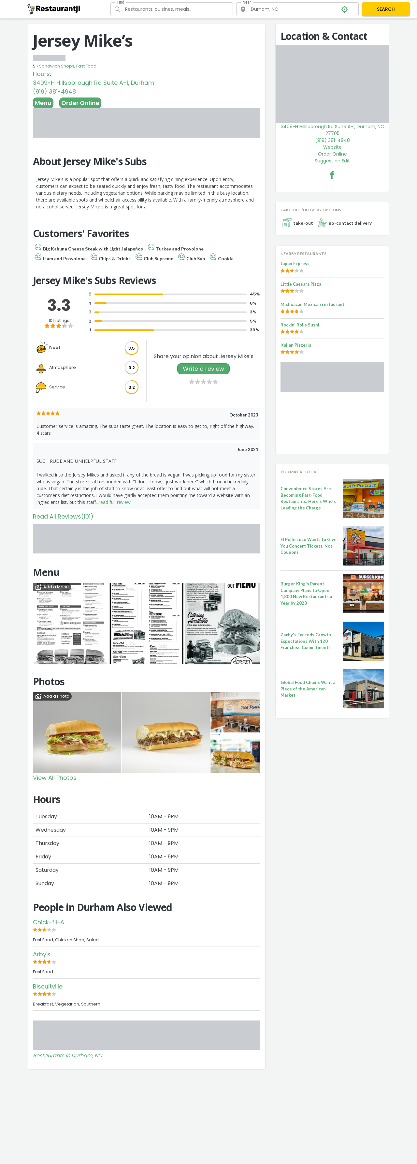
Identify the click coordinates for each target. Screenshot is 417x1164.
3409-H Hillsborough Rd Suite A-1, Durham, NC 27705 (332, 130)
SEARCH (386, 9)
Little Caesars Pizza (300, 284)
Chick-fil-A (48, 922)
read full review (115, 502)
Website (332, 147)
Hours (41, 74)
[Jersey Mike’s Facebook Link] (332, 175)
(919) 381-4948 (54, 91)
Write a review (203, 369)
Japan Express (294, 263)
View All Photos (55, 778)
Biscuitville (48, 986)
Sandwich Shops (56, 66)
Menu (43, 103)
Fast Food (86, 66)
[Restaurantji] (54, 9)
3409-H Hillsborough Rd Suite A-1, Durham (93, 83)
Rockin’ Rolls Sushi (299, 324)
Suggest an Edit (332, 161)
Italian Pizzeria (295, 345)
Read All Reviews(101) (63, 516)
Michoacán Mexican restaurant (312, 304)
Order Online (80, 103)
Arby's (41, 954)
